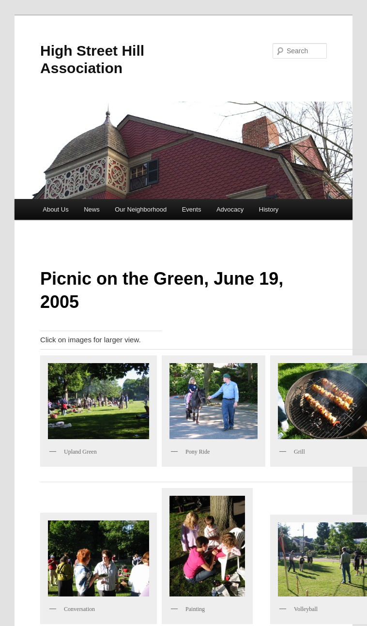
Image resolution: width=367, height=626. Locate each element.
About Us (55, 209)
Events (191, 209)
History (268, 209)
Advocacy (230, 209)
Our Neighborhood (141, 209)
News (92, 209)
